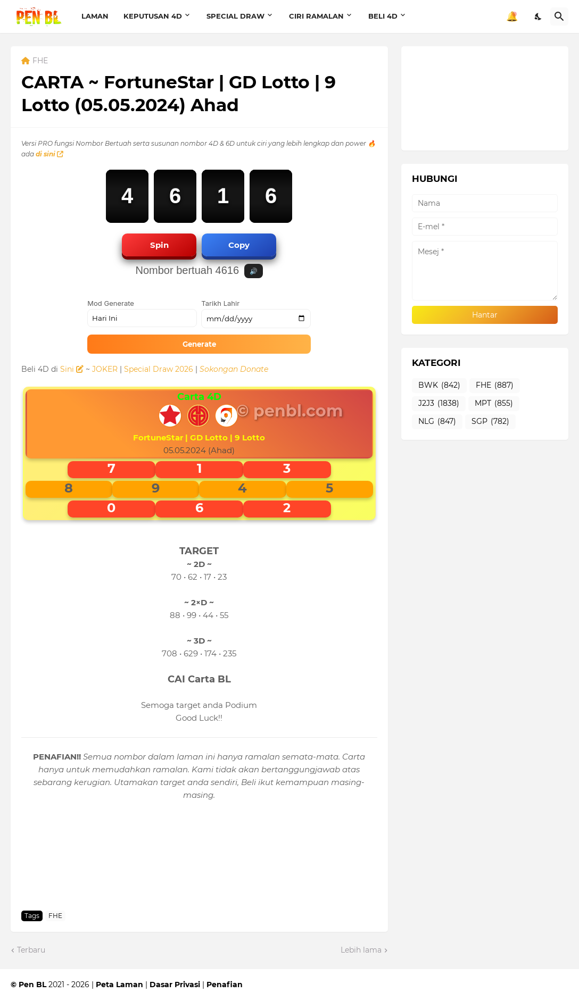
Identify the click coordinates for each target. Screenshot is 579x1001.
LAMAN (95, 16)
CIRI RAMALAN (316, 16)
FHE (40, 61)
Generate (199, 344)
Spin (159, 245)
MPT (494, 403)
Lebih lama (361, 950)
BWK (439, 385)
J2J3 (438, 403)
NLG (437, 421)
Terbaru (31, 950)
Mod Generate (110, 303)
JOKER (105, 369)
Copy (239, 245)
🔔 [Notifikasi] (512, 16)
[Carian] (559, 16)
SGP (490, 421)
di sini (49, 154)
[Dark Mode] (539, 16)
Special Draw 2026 (158, 369)
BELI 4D (383, 16)
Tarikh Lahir (220, 303)
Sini (72, 369)
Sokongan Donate (234, 369)
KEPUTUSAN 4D (152, 16)
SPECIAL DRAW (235, 16)
